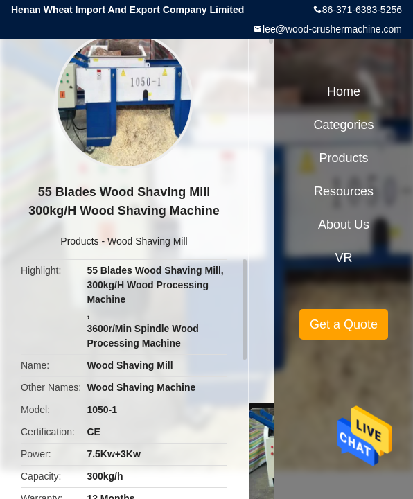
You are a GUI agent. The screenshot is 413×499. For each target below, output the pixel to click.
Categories (343, 125)
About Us (343, 224)
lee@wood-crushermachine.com (332, 29)
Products (79, 241)
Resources (344, 191)
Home (343, 91)
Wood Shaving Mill (147, 241)
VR (343, 258)
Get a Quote (344, 324)
